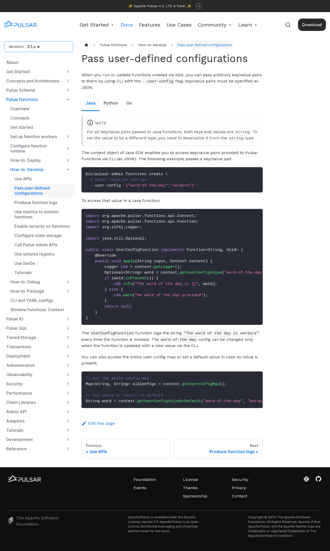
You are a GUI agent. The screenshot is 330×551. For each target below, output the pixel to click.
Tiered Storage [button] (21, 337)
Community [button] (212, 24)
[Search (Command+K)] (288, 25)
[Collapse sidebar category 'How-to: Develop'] (68, 169)
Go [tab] (129, 103)
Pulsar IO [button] (14, 318)
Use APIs (23, 178)
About (12, 62)
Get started (21, 127)
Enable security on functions (42, 226)
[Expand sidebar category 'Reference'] (68, 449)
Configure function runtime (28, 148)
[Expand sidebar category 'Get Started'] (68, 71)
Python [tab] (111, 103)
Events (140, 487)
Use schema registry (34, 254)
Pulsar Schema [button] (20, 90)
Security (240, 479)
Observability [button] (19, 374)
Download (312, 24)
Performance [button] (19, 393)
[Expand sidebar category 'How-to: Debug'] (68, 282)
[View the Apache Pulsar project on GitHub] (318, 480)
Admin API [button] (16, 411)
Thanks (190, 487)
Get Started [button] (94, 24)
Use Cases (179, 25)
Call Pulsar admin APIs (35, 244)
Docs (127, 25)
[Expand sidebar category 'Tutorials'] (68, 430)
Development (19, 439)
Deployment (18, 356)
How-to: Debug (25, 281)
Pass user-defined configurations (32, 190)
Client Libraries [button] (21, 402)
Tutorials (22, 272)
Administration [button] (20, 365)
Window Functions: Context (37, 309)
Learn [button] (245, 24)
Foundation (145, 479)
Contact (239, 496)
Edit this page (98, 423)
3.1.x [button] (31, 46)
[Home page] (86, 45)
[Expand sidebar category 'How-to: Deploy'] (68, 160)
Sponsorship (195, 496)
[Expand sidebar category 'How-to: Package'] (68, 291)
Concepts (19, 118)
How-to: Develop (27, 169)
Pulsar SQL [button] (16, 328)
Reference (16, 448)
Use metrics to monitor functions (36, 214)
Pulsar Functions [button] (22, 99)
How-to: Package (27, 291)
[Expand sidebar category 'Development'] (68, 439)
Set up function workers (33, 136)
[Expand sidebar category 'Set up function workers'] (68, 136)
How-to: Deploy (25, 160)
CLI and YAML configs (31, 300)
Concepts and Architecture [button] (32, 80)
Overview (19, 108)
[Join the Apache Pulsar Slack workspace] (307, 480)
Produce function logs (35, 202)
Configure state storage (37, 235)
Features (149, 25)
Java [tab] (90, 103)
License (190, 479)
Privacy (239, 487)
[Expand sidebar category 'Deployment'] (68, 356)
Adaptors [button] (15, 420)
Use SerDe (24, 263)
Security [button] (14, 383)
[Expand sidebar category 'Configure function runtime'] (68, 148)
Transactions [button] (18, 346)
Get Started (17, 71)
